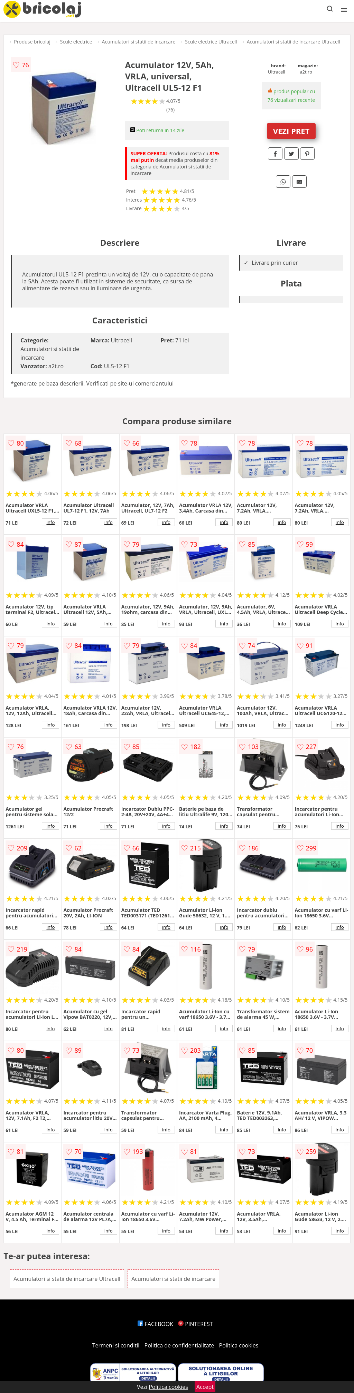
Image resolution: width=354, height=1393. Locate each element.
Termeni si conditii (116, 1345)
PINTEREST (195, 1324)
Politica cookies (239, 1345)
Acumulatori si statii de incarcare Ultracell (293, 41)
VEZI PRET (291, 131)
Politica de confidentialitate (179, 1345)
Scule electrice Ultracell (211, 41)
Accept (205, 1387)
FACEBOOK (155, 1324)
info (50, 522)
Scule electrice (76, 41)
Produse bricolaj (32, 41)
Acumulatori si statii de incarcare (139, 41)
